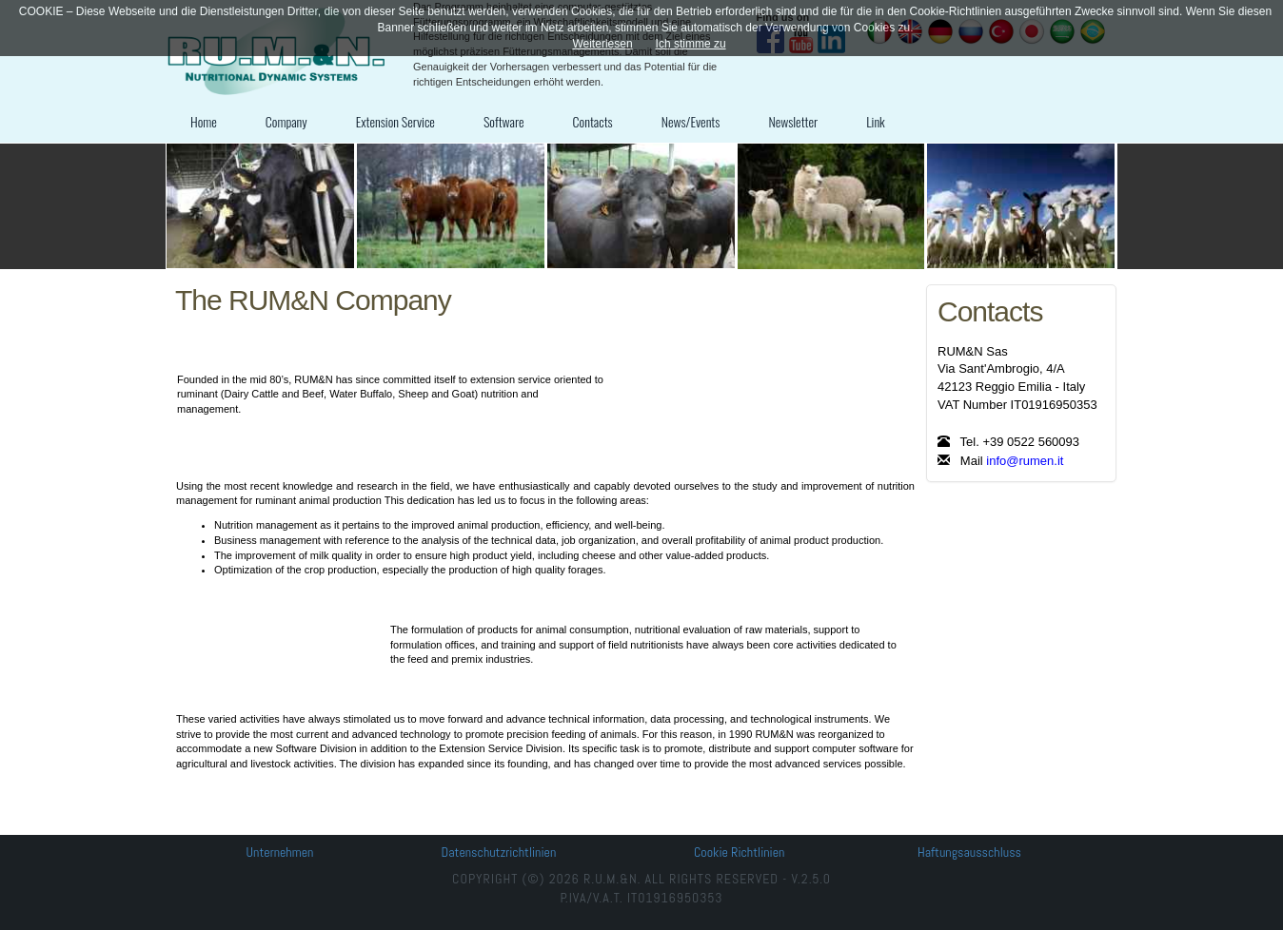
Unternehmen (280, 852)
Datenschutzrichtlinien (499, 852)
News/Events (690, 121)
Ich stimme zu (691, 43)
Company (286, 121)
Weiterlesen (602, 43)
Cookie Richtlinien (739, 852)
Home (203, 121)
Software (504, 121)
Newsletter (793, 121)
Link (875, 121)
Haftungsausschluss (969, 852)
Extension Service (395, 121)
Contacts (593, 121)
